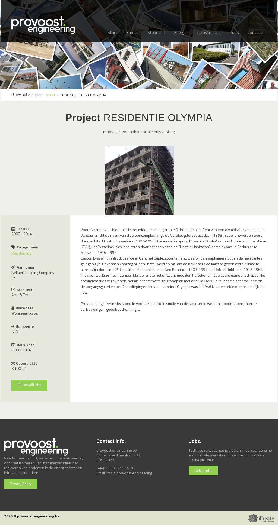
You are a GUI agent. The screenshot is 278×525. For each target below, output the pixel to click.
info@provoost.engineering (129, 473)
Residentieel (21, 253)
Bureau (132, 32)
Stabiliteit (156, 32)
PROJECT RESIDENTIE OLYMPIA (83, 95)
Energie (181, 32)
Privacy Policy (21, 484)
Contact (255, 32)
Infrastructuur (209, 32)
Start (112, 32)
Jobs (235, 32)
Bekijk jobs (203, 470)
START (50, 95)
